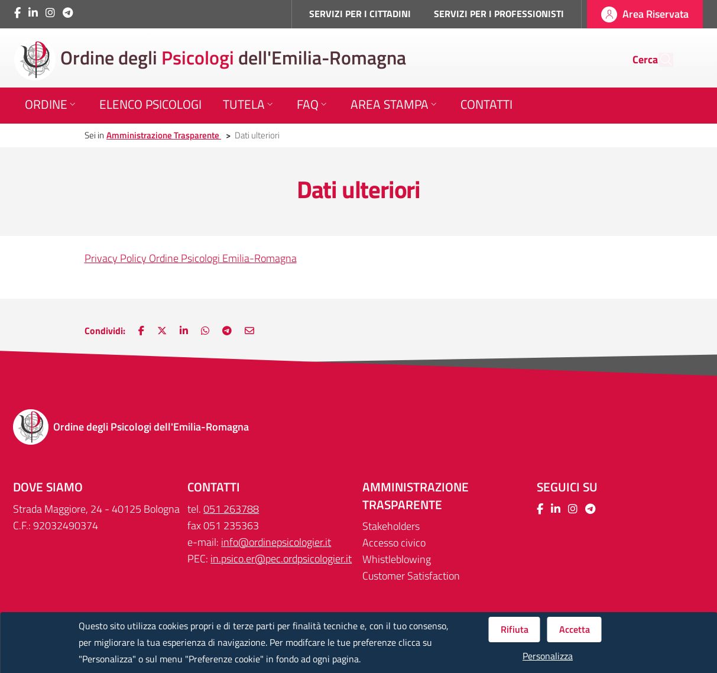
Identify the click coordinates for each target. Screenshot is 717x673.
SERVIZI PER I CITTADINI (360, 14)
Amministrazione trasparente (415, 496)
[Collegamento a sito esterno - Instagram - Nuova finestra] (50, 13)
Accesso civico (394, 543)
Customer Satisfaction (411, 576)
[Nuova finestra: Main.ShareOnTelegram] (227, 330)
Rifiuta (514, 629)
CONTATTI (213, 487)
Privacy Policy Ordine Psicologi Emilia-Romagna (191, 258)
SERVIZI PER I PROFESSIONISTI (499, 14)
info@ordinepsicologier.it (276, 542)
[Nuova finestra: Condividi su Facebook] (141, 330)
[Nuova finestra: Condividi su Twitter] (162, 330)
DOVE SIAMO (48, 487)
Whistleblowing (396, 559)
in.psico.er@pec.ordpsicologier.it (281, 559)
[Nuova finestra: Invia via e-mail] (249, 330)
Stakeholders (391, 526)
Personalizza (548, 656)
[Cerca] (659, 60)
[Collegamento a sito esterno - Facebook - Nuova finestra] (17, 13)
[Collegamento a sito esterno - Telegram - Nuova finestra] (68, 13)
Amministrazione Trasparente (163, 135)
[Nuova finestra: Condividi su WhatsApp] (205, 330)
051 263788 (231, 509)
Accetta (574, 629)
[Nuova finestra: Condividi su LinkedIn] (184, 330)
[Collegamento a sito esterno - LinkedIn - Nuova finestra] (33, 13)
